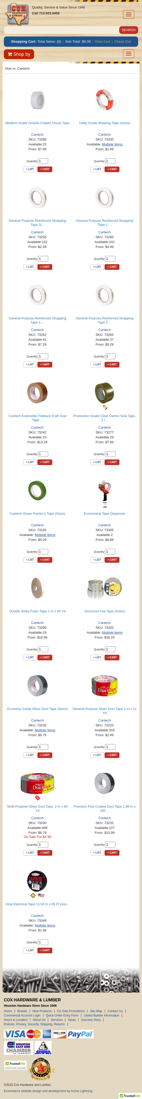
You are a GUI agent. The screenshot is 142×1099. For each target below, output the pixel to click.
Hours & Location (15, 1020)
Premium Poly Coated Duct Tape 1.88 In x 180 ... (105, 808)
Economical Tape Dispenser (104, 513)
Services (57, 1020)
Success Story (91, 1020)
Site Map (96, 1011)
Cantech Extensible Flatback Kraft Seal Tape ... (37, 418)
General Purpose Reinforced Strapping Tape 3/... (37, 223)
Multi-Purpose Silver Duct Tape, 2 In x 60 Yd (37, 808)
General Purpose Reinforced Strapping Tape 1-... (37, 320)
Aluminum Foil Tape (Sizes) (104, 611)
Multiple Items (112, 144)
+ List (30, 169)
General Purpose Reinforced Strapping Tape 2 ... (104, 320)
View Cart (102, 41)
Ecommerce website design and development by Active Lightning (48, 1091)
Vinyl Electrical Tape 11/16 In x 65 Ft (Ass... (37, 904)
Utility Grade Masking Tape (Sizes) (104, 123)
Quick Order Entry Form (62, 1015)
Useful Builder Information (101, 1015)
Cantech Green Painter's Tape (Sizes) (37, 513)
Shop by (19, 54)
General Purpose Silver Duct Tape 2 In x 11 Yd (105, 711)
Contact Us (115, 1011)
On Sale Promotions (71, 1011)
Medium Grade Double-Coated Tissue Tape (37, 123)
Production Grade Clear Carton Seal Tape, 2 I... (104, 418)
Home (8, 1011)
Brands (22, 1011)
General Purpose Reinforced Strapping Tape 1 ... (104, 223)
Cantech (37, 134)
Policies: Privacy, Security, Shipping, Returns (34, 1024)
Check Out (122, 41)
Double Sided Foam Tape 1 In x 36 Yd (37, 611)
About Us (39, 1020)
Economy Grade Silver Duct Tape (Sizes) (37, 709)
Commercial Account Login (22, 1015)
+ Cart (44, 169)
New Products (42, 1011)
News (72, 1020)
